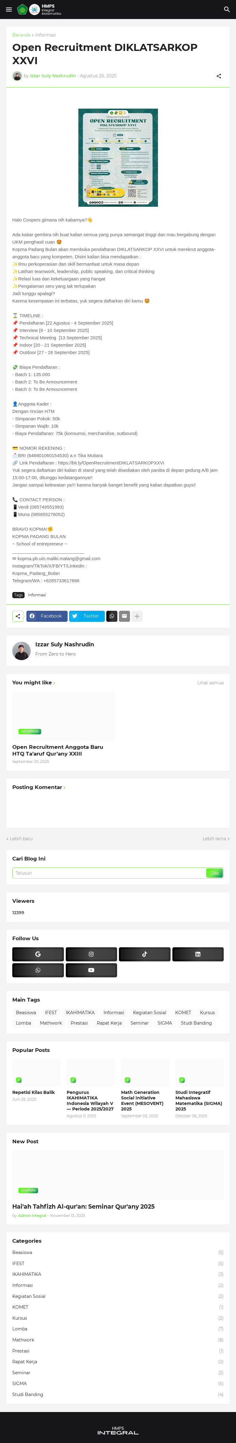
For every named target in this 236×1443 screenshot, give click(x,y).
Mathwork (51, 1023)
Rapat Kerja (109, 1023)
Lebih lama (214, 838)
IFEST (51, 1012)
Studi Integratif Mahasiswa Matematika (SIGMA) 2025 (198, 1101)
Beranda (21, 35)
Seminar (140, 1023)
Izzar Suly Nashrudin (64, 644)
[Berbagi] (219, 76)
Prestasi (79, 1023)
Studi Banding (196, 1023)
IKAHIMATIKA (80, 1012)
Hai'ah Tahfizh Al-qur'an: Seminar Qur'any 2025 (83, 1206)
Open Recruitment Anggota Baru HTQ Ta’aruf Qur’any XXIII (57, 750)
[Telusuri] (228, 9)
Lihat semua (210, 683)
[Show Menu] (8, 9)
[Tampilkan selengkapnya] (137, 616)
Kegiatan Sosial (149, 1012)
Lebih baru (21, 838)
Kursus (207, 1012)
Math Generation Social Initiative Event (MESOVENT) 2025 (142, 1101)
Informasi (45, 35)
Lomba (23, 1023)
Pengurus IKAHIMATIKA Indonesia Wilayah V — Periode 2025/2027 (90, 1101)
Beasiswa (26, 1012)
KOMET (183, 1012)
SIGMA (165, 1023)
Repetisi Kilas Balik (33, 1092)
